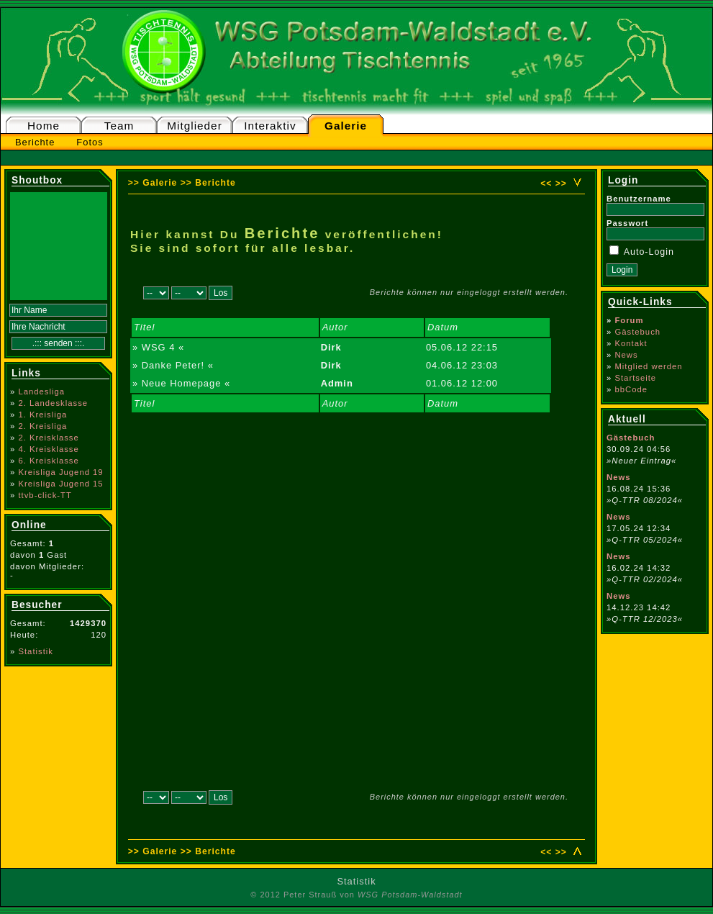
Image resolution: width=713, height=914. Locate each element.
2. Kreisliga (42, 426)
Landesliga (41, 391)
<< (546, 183)
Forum (628, 320)
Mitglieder (194, 125)
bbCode (631, 389)
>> (561, 183)
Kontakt (630, 343)
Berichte (35, 142)
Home (43, 125)
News (625, 354)
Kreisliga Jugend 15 (60, 483)
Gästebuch (637, 331)
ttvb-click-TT (45, 495)
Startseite (635, 378)
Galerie (345, 125)
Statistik (35, 651)
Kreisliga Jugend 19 (60, 472)
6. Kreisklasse (48, 460)
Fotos (89, 142)
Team (119, 125)
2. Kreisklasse (48, 437)
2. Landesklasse (53, 403)
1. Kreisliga (42, 414)
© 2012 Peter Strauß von (356, 894)
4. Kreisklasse (48, 449)
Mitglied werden (648, 366)
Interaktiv (270, 125)
